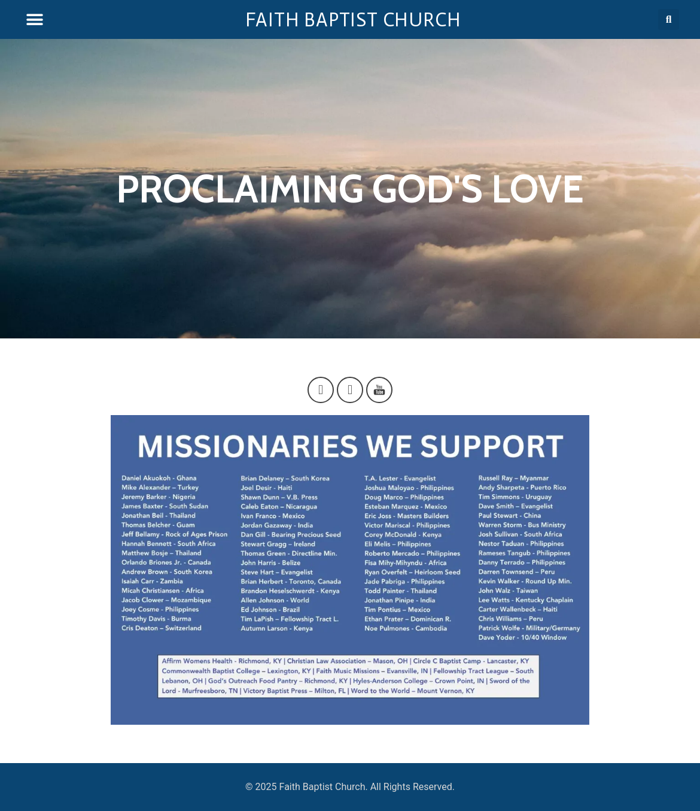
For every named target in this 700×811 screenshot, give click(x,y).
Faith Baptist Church (353, 19)
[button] (34, 19)
